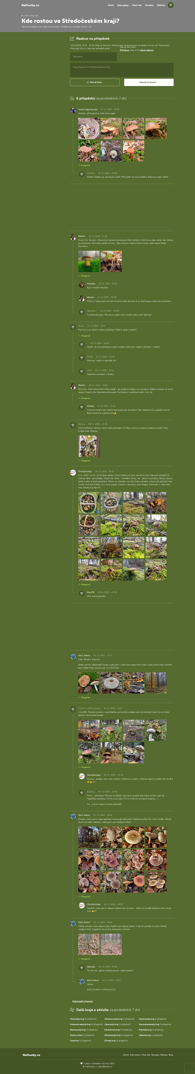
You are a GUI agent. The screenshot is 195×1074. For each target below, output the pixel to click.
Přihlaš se (124, 50)
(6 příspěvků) (118, 1035)
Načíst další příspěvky (82, 1001)
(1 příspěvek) (82, 1035)
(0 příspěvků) (83, 1019)
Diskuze (161, 5)
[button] (95, 82)
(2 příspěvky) (84, 1030)
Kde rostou (123, 5)
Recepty (149, 5)
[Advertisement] (43, 80)
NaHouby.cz (30, 5)
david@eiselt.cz (105, 1066)
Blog (171, 1055)
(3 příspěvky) (155, 1024)
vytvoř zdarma (146, 50)
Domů (111, 5)
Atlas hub (137, 5)
